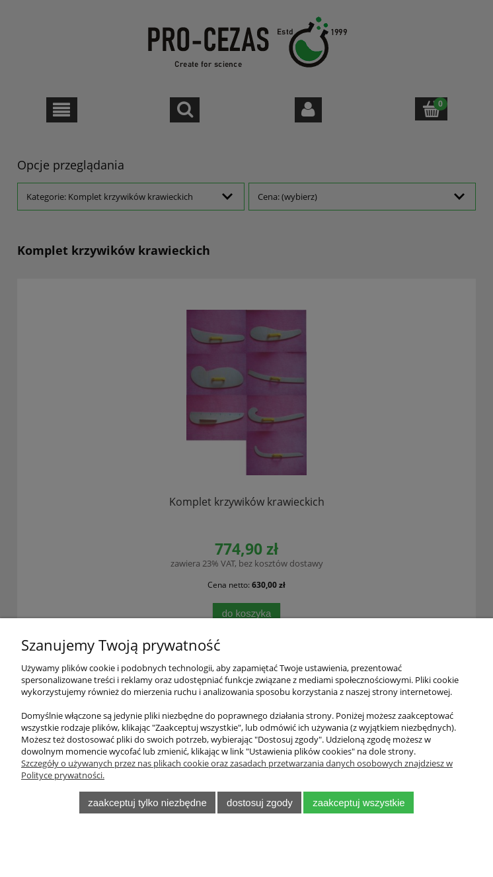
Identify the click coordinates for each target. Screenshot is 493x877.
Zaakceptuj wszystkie (358, 802)
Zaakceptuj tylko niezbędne (147, 802)
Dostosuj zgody (260, 802)
